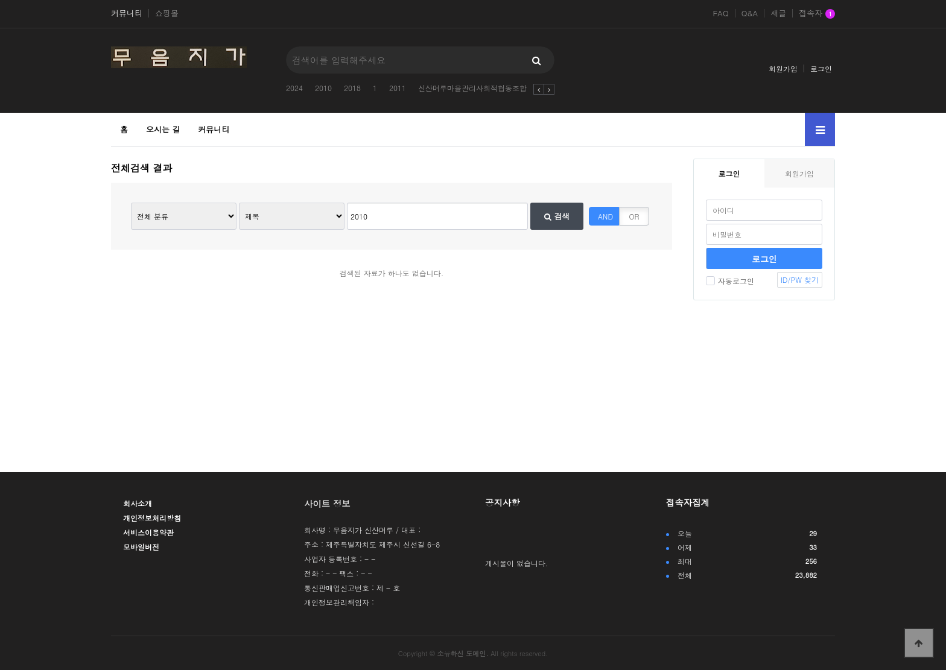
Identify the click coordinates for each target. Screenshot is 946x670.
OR (634, 216)
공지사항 (502, 502)
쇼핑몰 (167, 13)
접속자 (817, 14)
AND (605, 216)
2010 (323, 88)
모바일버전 (141, 547)
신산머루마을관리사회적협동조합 (472, 88)
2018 (352, 88)
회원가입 (783, 68)
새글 (778, 13)
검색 (557, 216)
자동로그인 (730, 281)
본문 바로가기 (0, 0)
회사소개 (137, 503)
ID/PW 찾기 (800, 279)
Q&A (749, 13)
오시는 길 (163, 129)
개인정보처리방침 (152, 518)
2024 (294, 88)
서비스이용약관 (148, 532)
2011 (397, 88)
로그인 (821, 68)
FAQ (720, 13)
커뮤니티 (126, 13)
